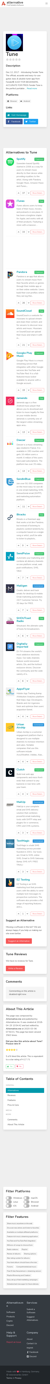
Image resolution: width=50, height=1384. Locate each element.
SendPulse (23, 553)
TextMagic (23, 841)
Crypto (9, 1320)
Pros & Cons (13, 1105)
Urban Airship (21, 726)
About (30, 1339)
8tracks (21, 514)
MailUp (21, 802)
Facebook (15, 121)
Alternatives (13, 1090)
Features (11, 1100)
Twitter (32, 121)
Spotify (21, 159)
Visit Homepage (18, 115)
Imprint (30, 1347)
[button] (46, 3)
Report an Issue (13, 1342)
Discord (9, 1325)
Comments (12, 1119)
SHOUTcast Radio (24, 619)
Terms (9, 1378)
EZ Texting (23, 879)
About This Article (15, 1124)
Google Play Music (24, 354)
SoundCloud (24, 311)
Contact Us (32, 1343)
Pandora (22, 272)
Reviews (11, 1095)
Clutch (21, 769)
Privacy (18, 1378)
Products (10, 1316)
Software (10, 1312)
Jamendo (22, 398)
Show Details (37, 193)
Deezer (21, 440)
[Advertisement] (25, 20)
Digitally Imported (22, 645)
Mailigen (22, 586)
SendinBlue (24, 479)
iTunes (21, 201)
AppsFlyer (23, 689)
